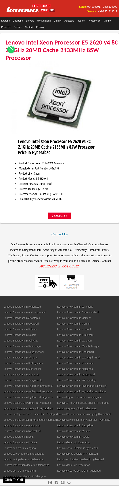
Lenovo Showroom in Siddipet (21, 357)
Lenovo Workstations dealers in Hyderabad (28, 408)
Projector (6, 27)
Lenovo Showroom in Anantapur (22, 318)
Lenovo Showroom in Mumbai (74, 431)
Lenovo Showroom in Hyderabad (22, 306)
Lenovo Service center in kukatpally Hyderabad (84, 414)
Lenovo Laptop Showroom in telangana (79, 397)
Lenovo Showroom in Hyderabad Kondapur (28, 391)
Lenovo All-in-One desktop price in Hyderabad (83, 402)
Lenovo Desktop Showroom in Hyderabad (27, 402)
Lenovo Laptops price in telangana (76, 408)
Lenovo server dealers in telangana (24, 453)
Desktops (18, 20)
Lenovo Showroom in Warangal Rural (78, 357)
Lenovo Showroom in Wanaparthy (76, 380)
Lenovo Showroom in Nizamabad (76, 374)
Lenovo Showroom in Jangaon (74, 340)
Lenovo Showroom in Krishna (20, 329)
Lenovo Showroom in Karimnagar (23, 346)
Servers (30, 20)
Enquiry (40, 27)
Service (18, 27)
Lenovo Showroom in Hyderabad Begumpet (28, 397)
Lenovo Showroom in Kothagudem (23, 363)
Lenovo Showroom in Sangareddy (23, 380)
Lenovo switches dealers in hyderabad (79, 470)
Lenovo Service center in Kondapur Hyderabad (30, 419)
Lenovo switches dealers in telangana (25, 476)
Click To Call (14, 480)
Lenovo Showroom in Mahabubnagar (78, 346)
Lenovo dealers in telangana (20, 448)
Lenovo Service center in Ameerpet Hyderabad (83, 419)
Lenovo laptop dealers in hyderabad (77, 453)
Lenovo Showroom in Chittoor (74, 318)
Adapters (69, 20)
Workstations (44, 20)
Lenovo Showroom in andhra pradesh (25, 312)
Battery (57, 20)
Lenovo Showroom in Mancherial (22, 368)
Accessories (94, 20)
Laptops (5, 20)
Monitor (108, 20)
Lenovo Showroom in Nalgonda (75, 368)
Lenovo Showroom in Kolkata (20, 442)
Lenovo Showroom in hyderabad (22, 431)
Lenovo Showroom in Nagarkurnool (24, 351)
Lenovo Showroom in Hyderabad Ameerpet (28, 385)
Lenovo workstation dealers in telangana (26, 465)
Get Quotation (59, 215)
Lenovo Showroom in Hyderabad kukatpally (81, 385)
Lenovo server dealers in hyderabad (77, 448)
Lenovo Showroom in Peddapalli (75, 351)
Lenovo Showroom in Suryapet (21, 374)
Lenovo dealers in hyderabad (73, 442)
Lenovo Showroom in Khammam (75, 363)
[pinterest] (50, 482)
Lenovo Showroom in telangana (75, 306)
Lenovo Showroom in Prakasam (75, 334)
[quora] (69, 482)
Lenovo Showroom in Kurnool (74, 329)
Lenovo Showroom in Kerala (73, 436)
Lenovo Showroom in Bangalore (75, 425)
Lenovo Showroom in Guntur (73, 323)
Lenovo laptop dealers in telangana (23, 459)
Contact (29, 27)
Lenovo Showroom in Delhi (19, 436)
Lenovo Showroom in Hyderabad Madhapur (82, 391)
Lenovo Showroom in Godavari (21, 323)
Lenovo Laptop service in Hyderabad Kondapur (30, 414)
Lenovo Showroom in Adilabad (21, 340)
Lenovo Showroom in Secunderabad (78, 312)
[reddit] (62, 482)
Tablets (81, 20)
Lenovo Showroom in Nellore (20, 334)
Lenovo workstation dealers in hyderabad (80, 459)
